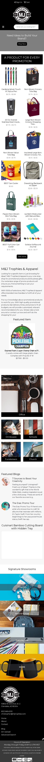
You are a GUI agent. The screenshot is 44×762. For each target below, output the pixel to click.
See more (22, 257)
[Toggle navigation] (3, 26)
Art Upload (5, 732)
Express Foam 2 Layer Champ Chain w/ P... (22, 351)
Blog (3, 729)
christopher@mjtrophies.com (13, 714)
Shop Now (22, 44)
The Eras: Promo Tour (23, 503)
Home (3, 718)
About (4, 721)
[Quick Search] (26, 26)
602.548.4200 (7, 711)
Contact (4, 724)
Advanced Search (8, 735)
